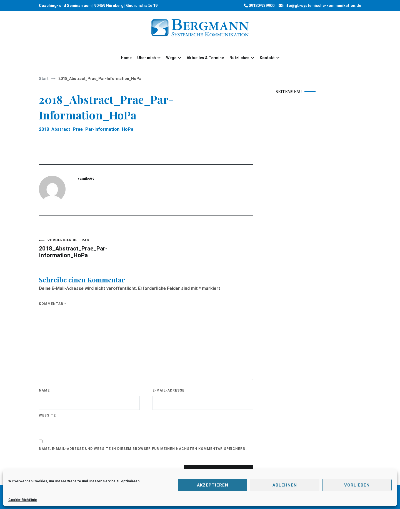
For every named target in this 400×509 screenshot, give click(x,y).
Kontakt (267, 58)
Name (44, 390)
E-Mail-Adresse (168, 390)
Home (126, 58)
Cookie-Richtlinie (22, 500)
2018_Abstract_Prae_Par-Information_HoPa (86, 129)
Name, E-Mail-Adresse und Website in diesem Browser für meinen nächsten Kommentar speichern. (143, 449)
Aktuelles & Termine (205, 58)
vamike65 (86, 178)
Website (47, 415)
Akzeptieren (212, 485)
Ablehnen (284, 485)
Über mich (146, 58)
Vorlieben (357, 485)
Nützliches (239, 58)
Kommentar (52, 304)
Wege (171, 58)
